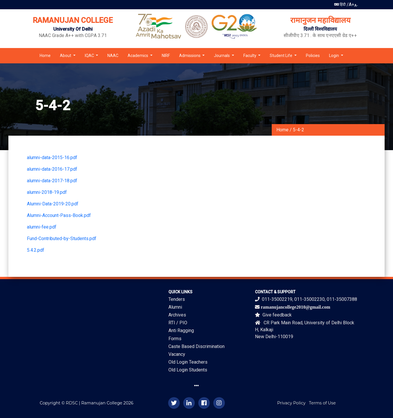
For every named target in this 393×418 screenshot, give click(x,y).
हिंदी (340, 4)
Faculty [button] (250, 55)
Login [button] (334, 55)
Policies (313, 55)
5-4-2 (298, 129)
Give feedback (273, 315)
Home (45, 55)
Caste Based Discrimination (196, 346)
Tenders (176, 299)
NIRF (166, 55)
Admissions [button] (190, 55)
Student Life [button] (281, 55)
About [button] (66, 55)
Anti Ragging (181, 330)
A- (356, 5)
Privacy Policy (291, 403)
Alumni (175, 307)
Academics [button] (138, 55)
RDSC (72, 403)
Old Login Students (187, 370)
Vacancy (176, 354)
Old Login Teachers (187, 362)
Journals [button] (222, 55)
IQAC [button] (90, 55)
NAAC (112, 55)
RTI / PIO (177, 322)
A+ (351, 4)
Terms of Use (322, 403)
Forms (174, 338)
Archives (177, 315)
